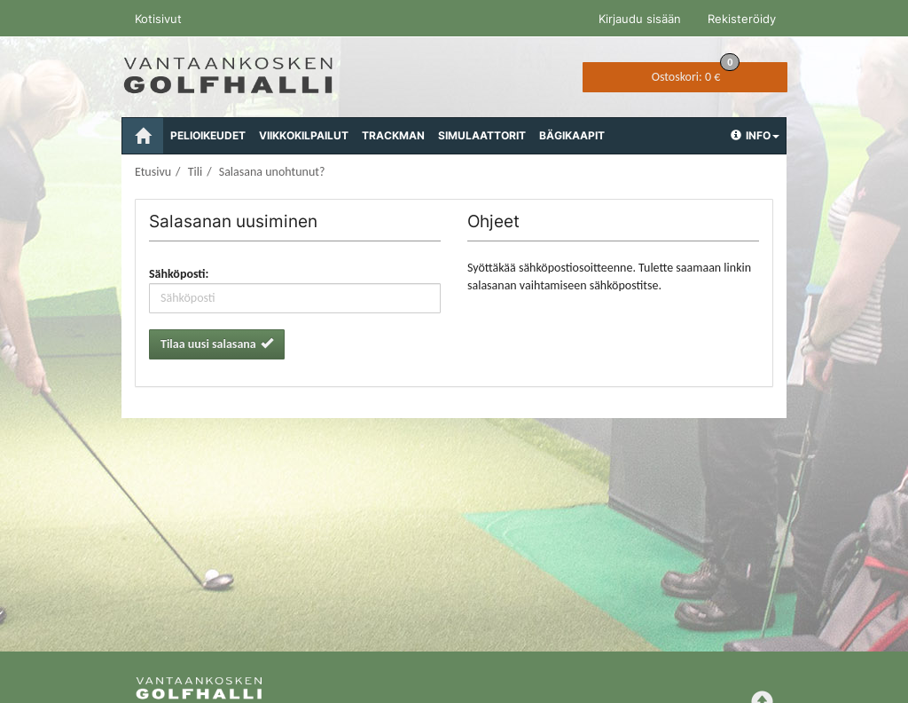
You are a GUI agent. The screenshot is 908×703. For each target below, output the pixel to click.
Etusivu (153, 171)
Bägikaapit (572, 135)
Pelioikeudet (208, 135)
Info (755, 135)
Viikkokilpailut (303, 135)
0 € (696, 73)
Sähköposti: (178, 273)
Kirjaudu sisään (640, 19)
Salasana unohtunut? (272, 171)
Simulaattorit (482, 135)
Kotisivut (158, 19)
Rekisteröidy (742, 19)
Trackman (393, 135)
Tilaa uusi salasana (216, 344)
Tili (195, 171)
